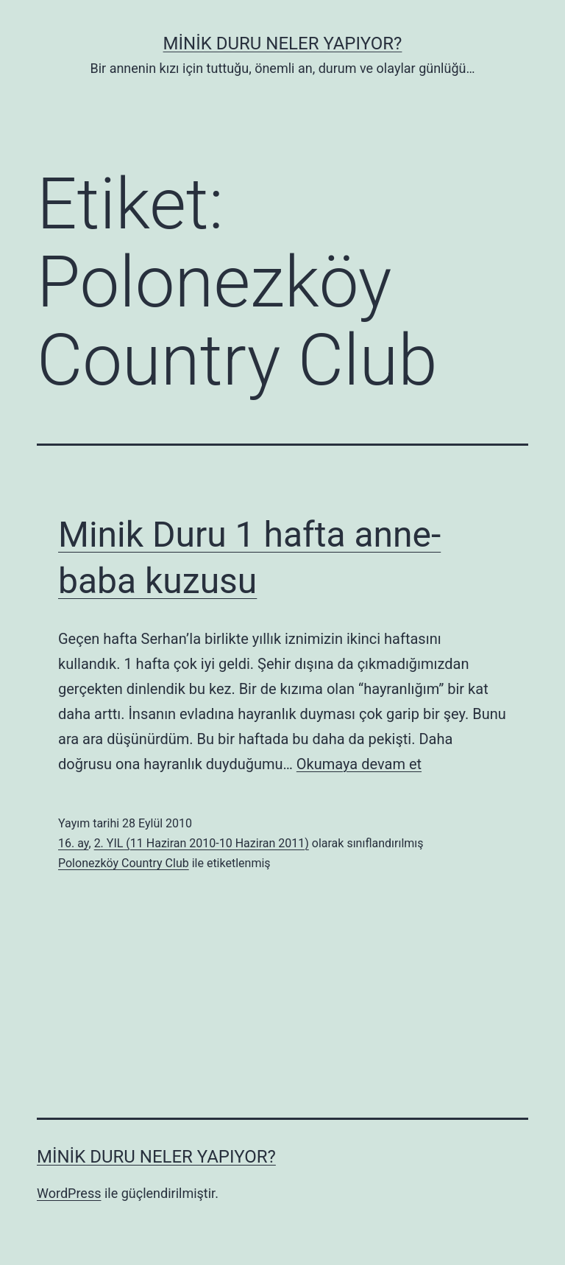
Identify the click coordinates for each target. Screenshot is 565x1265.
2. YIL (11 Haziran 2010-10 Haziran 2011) (201, 843)
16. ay (73, 843)
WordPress (69, 1193)
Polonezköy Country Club (123, 863)
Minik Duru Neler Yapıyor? (282, 43)
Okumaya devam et (359, 764)
